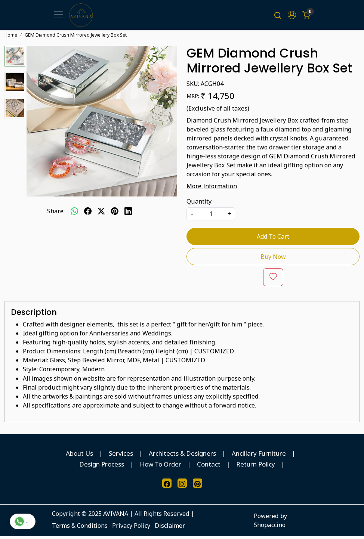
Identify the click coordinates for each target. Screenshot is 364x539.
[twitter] (101, 214)
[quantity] (210, 216)
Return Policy (255, 467)
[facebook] (88, 214)
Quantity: (199, 204)
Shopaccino (270, 528)
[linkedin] (128, 214)
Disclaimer (170, 528)
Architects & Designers (182, 456)
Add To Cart (273, 239)
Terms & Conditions (80, 528)
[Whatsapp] (74, 214)
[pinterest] (114, 214)
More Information (211, 189)
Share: (56, 214)
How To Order (160, 467)
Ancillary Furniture (259, 456)
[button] (292, 16)
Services (121, 456)
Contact (208, 467)
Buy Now (273, 259)
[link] (278, 16)
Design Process (101, 467)
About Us (79, 456)
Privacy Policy (131, 528)
